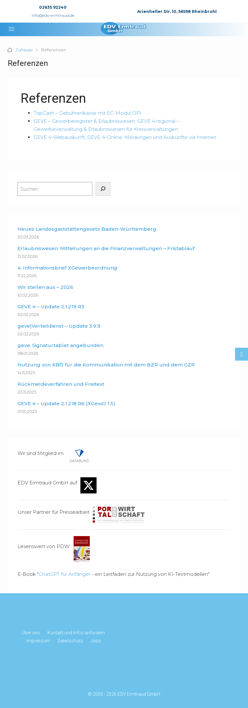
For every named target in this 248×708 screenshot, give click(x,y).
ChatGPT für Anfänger (64, 574)
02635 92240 (53, 7)
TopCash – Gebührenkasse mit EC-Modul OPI (87, 113)
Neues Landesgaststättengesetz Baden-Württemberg (86, 229)
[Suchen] (103, 189)
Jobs (95, 640)
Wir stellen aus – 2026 (45, 287)
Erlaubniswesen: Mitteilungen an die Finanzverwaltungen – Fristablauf (105, 248)
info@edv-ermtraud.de (53, 15)
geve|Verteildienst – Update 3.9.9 (58, 326)
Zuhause (24, 49)
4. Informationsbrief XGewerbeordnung (67, 268)
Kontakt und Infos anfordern (76, 632)
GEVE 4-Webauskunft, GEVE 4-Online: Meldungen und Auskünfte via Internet (125, 137)
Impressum (38, 640)
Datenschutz (70, 640)
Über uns (31, 632)
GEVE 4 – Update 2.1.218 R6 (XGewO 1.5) (66, 403)
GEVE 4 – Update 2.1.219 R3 (50, 306)
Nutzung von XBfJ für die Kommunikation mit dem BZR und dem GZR (106, 365)
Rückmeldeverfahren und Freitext (60, 384)
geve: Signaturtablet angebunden (60, 345)
